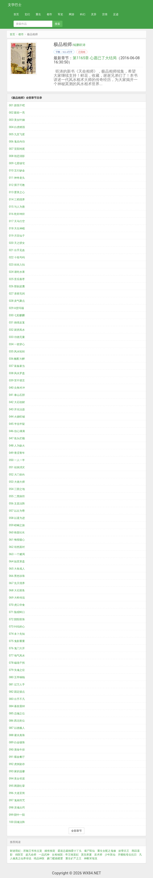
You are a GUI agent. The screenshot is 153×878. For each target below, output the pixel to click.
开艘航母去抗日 (127, 854)
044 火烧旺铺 (17, 416)
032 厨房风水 (17, 329)
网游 (71, 14)
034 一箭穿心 (17, 344)
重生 (38, 14)
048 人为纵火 (17, 445)
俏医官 (19, 854)
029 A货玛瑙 (16, 308)
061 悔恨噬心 (17, 539)
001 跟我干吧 (17, 105)
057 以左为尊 (17, 510)
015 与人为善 (17, 206)
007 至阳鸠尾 (17, 148)
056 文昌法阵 (17, 503)
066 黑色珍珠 (17, 575)
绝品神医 (39, 858)
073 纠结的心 (17, 626)
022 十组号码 (17, 257)
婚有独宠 (49, 850)
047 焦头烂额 (17, 438)
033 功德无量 (17, 337)
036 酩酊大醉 (17, 358)
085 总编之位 (17, 713)
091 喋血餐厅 (17, 756)
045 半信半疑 (17, 423)
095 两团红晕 (17, 785)
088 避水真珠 (17, 735)
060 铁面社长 (17, 532)
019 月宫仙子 (17, 235)
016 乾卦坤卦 (17, 213)
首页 (16, 14)
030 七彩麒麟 (17, 315)
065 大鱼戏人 (17, 568)
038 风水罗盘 (17, 373)
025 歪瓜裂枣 (17, 279)
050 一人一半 (17, 460)
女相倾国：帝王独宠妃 (65, 854)
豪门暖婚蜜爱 (55, 858)
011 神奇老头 (17, 177)
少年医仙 (110, 854)
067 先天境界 (17, 583)
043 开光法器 (17, 409)
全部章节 (76, 830)
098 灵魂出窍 (17, 807)
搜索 (57, 23)
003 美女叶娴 (17, 119)
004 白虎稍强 (17, 127)
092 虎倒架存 (17, 764)
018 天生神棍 (17, 228)
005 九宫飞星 (17, 134)
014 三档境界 (17, 199)
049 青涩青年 (17, 452)
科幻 (82, 14)
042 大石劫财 (17, 402)
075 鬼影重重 (17, 641)
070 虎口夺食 (17, 604)
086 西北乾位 (17, 720)
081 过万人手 (17, 684)
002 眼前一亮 (17, 112)
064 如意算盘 (17, 561)
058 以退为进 (17, 517)
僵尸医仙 (89, 850)
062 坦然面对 (17, 546)
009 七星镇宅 (17, 163)
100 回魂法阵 (17, 822)
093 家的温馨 (17, 771)
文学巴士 (15, 5)
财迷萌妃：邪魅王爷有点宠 (26, 850)
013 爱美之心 (17, 192)
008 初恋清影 (17, 156)
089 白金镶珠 (17, 742)
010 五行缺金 (17, 170)
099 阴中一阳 (17, 814)
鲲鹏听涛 (79, 45)
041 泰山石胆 (17, 394)
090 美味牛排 (17, 749)
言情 (104, 14)
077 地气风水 (17, 655)
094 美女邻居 (17, 778)
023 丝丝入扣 (17, 264)
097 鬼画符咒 (17, 800)
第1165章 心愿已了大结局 (95, 58)
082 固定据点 (17, 691)
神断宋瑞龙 (90, 858)
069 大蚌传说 (17, 597)
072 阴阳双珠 (17, 619)
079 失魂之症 (17, 670)
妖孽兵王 (123, 850)
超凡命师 (31, 854)
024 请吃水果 (17, 271)
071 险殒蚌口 (17, 612)
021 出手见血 (17, 250)
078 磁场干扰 (17, 662)
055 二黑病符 (17, 496)
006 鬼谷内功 (17, 141)
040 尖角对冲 (17, 387)
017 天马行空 (17, 221)
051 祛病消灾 (17, 467)
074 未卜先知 (17, 633)
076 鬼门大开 (17, 648)
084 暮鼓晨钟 (17, 706)
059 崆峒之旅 (17, 525)
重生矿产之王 (73, 858)
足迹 (115, 14)
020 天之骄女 (17, 242)
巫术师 (98, 854)
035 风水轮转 (17, 351)
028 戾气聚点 (17, 300)
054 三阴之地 (17, 489)
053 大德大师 (17, 481)
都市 (49, 14)
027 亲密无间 (17, 293)
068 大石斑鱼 (17, 590)
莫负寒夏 (86, 854)
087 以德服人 (17, 727)
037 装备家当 (17, 365)
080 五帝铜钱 (17, 677)
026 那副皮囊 (17, 286)
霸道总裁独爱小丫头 (70, 850)
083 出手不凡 (17, 698)
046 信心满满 (17, 431)
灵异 (93, 14)
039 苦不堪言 (17, 380)
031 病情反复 (17, 322)
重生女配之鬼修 (106, 850)
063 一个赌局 (17, 554)
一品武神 (44, 854)
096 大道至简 (17, 793)
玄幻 (27, 14)
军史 (60, 14)
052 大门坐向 (17, 474)
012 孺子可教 (17, 184)
